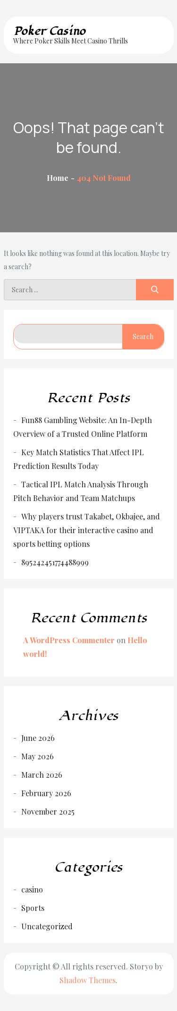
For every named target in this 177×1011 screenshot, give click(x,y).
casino (32, 889)
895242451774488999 (55, 562)
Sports (32, 908)
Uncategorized (47, 926)
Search (143, 336)
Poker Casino (49, 31)
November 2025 (48, 811)
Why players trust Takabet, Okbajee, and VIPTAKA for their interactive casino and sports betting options (86, 530)
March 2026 (41, 775)
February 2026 (46, 793)
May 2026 (37, 756)
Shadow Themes (87, 980)
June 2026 (38, 738)
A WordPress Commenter (69, 640)
